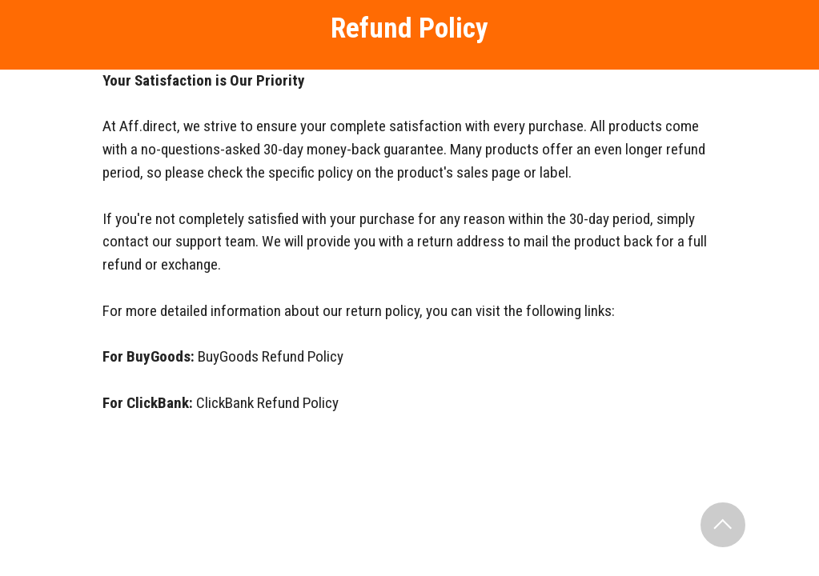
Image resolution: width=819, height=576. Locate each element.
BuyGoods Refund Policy (270, 356)
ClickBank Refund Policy (267, 403)
